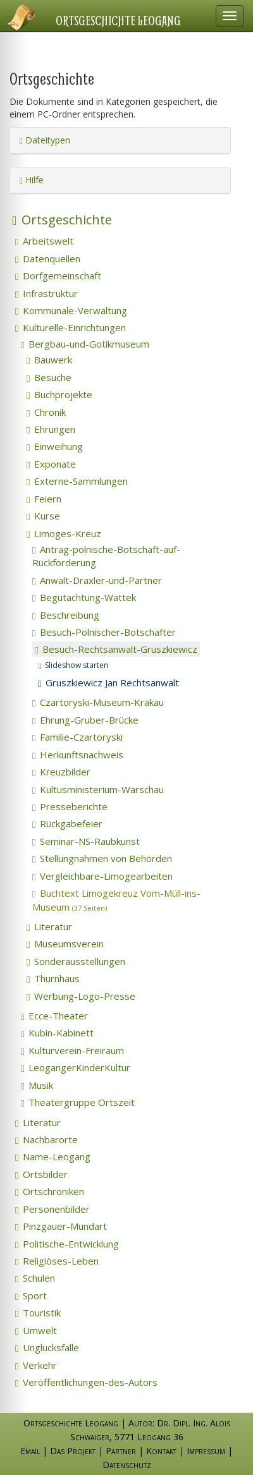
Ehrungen (51, 429)
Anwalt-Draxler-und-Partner (97, 580)
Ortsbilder (41, 1174)
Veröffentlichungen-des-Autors (86, 1382)
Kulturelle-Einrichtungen (70, 327)
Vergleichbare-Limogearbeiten (102, 876)
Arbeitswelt (44, 240)
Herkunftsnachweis (77, 754)
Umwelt (36, 1330)
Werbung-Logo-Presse (81, 996)
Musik (37, 1085)
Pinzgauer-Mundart (61, 1226)
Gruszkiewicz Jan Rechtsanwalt (108, 682)
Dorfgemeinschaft (58, 275)
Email (30, 1451)
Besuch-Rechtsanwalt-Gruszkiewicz (116, 649)
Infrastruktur (46, 293)
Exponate (51, 464)
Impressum (206, 1451)
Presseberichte (70, 806)
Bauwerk (49, 359)
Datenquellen (47, 258)
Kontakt (161, 1451)
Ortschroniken (49, 1191)
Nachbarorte (46, 1139)
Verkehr (36, 1365)
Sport (31, 1295)
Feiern (44, 498)
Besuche (49, 377)
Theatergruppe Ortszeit (78, 1102)
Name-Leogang (52, 1156)
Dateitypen (45, 140)
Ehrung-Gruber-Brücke (85, 719)
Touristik (38, 1312)
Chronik (46, 412)
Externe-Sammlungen (77, 481)
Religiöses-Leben (57, 1260)
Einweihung (55, 446)
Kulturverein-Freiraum (72, 1050)
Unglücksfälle (47, 1347)
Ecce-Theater (54, 1015)
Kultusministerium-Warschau (98, 789)
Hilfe (32, 180)
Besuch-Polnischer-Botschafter (104, 632)
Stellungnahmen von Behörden (102, 858)
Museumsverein (65, 943)
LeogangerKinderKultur (75, 1067)
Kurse (43, 515)
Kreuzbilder (61, 771)
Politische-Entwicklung (67, 1243)
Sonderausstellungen (76, 961)
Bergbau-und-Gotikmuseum (85, 343)
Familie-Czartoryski (77, 737)
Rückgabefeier (67, 823)
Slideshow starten (73, 665)
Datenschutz (126, 1465)
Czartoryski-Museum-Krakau (98, 702)
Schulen (35, 1278)
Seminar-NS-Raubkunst (86, 841)
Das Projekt (73, 1451)
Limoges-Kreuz (64, 533)
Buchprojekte (59, 394)
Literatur (49, 926)
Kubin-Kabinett (57, 1032)
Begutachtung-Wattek (84, 597)
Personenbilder (52, 1209)
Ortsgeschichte (62, 219)
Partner (121, 1451)
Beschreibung (65, 615)
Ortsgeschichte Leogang (118, 20)
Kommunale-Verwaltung (71, 310)
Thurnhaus (53, 978)
